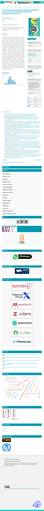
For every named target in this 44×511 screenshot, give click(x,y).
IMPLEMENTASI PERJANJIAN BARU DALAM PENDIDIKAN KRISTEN (23, 114)
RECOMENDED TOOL (7, 279)
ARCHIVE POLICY (6, 203)
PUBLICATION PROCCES (7, 184)
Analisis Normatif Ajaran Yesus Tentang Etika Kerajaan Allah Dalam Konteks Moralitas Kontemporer (19, 367)
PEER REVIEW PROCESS (7, 187)
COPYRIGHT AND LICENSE (8, 192)
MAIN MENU (5, 170)
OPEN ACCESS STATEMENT (8, 189)
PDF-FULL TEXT (32, 38)
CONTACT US (5, 208)
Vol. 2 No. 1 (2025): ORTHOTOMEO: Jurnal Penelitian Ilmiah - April (33, 54)
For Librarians (4, 430)
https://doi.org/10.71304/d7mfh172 (11, 24)
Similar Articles (6, 111)
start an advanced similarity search (13, 162)
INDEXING (5, 197)
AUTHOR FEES (6, 205)
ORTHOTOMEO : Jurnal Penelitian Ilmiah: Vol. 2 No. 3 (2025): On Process (27, 144)
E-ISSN (4, 217)
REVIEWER (5, 179)
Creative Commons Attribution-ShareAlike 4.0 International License (33, 74)
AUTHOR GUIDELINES (7, 200)
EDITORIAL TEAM (6, 176)
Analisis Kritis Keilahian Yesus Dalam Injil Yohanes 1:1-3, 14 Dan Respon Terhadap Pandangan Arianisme (20, 354)
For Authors (4, 429)
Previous (5, 159)
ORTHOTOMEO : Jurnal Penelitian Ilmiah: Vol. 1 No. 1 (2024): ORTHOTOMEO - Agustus (20, 115)
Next (39, 159)
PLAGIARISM (5, 195)
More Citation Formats (32, 93)
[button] (30, 98)
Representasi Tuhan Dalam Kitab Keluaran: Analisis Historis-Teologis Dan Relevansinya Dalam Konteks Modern (21, 360)
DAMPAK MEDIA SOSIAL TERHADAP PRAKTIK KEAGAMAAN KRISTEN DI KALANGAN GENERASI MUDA (21, 357)
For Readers (4, 427)
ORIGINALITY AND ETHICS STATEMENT (9, 213)
